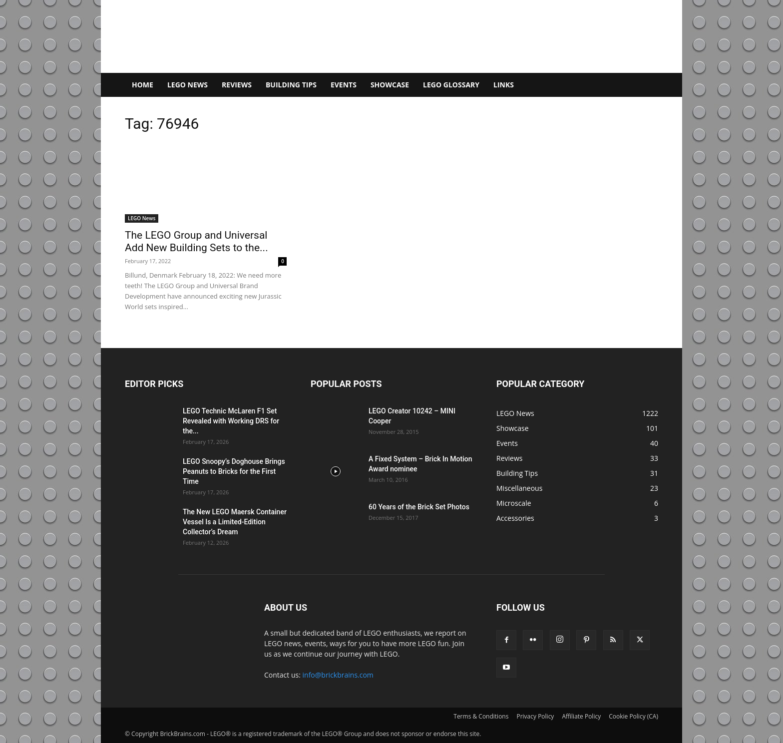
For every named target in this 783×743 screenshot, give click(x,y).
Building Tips (291, 84)
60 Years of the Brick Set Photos (419, 507)
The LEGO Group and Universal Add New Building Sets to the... (196, 241)
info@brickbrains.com (338, 675)
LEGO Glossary (451, 84)
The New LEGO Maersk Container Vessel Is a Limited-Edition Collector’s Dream (235, 522)
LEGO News (187, 84)
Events (344, 84)
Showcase (390, 84)
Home (142, 84)
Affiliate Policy (581, 716)
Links (503, 84)
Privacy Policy (535, 716)
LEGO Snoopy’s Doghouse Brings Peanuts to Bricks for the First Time (234, 471)
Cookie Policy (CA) (633, 716)
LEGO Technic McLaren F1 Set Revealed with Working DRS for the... (231, 421)
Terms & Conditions (480, 716)
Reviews (237, 84)
